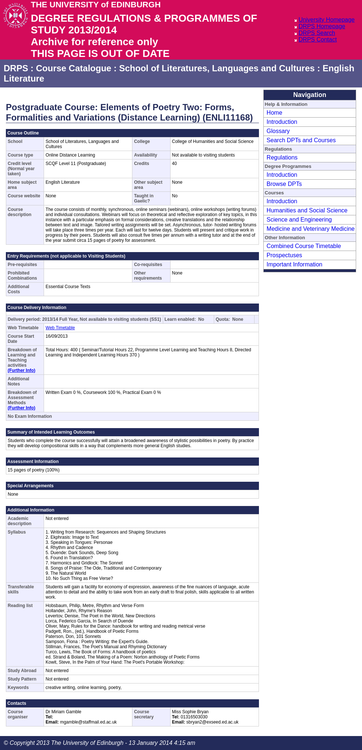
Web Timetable (60, 327)
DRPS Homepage (322, 26)
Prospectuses (284, 255)
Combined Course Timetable (304, 246)
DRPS (16, 68)
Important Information (294, 264)
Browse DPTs (284, 184)
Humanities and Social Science (307, 210)
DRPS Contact (318, 39)
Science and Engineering (299, 219)
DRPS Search (317, 33)
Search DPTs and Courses (301, 140)
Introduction (282, 122)
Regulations (282, 157)
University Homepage (327, 20)
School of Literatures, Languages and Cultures (217, 68)
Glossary (278, 131)
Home (274, 113)
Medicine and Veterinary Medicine (311, 229)
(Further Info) (21, 370)
